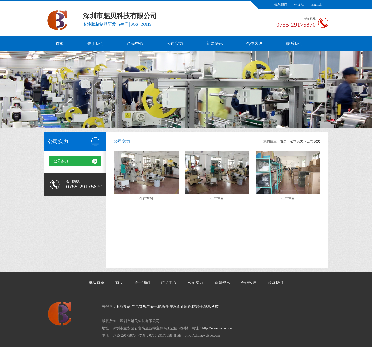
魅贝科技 (211, 307)
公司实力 (175, 43)
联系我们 (280, 4)
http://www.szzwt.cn (217, 328)
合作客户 (254, 43)
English (316, 4)
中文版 (299, 4)
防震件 (197, 307)
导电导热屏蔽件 (144, 307)
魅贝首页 (96, 283)
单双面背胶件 (180, 307)
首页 (60, 43)
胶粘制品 (123, 307)
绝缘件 (163, 307)
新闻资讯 (214, 43)
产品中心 (135, 43)
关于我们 (95, 43)
